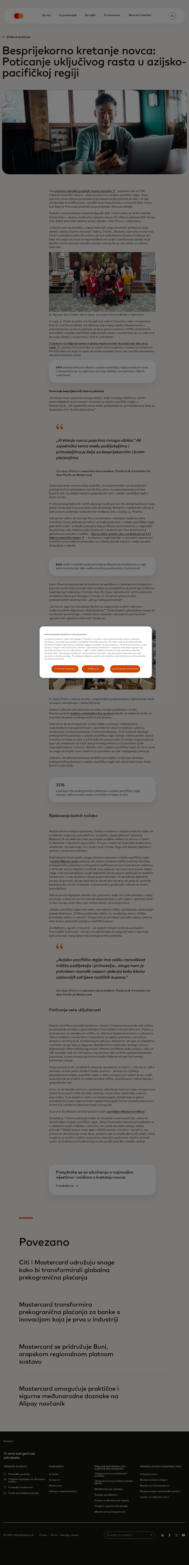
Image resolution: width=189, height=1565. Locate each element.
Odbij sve (93, 669)
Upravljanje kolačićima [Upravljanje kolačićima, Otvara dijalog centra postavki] (125, 669)
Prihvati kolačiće (65, 669)
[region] (95, 652)
